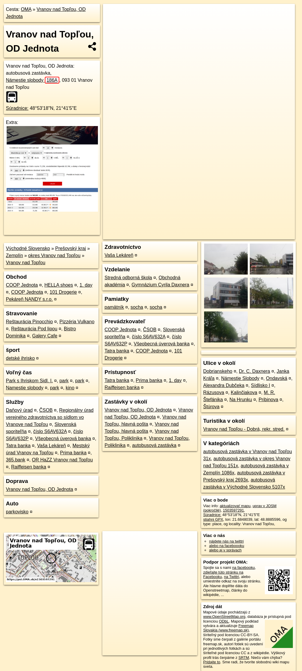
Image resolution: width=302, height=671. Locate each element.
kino (70, 387)
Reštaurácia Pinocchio (29, 321)
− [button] (113, 23)
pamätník (114, 307)
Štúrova (211, 406)
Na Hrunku (240, 399)
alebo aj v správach (225, 550)
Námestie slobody (32, 80)
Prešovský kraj (70, 248)
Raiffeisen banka (28, 466)
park (63, 380)
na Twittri (231, 576)
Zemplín (14, 255)
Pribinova (268, 399)
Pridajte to (211, 662)
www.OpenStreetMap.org (224, 616)
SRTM (243, 657)
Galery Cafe (44, 335)
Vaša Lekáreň (51, 445)
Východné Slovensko (28, 248)
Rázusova (213, 392)
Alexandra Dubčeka (223, 385)
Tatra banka (18, 445)
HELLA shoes (58, 285)
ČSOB (45, 410)
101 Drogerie (63, 292)
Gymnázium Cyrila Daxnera (160, 284)
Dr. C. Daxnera (254, 371)
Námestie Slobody (240, 378)
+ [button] (113, 13)
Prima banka (73, 452)
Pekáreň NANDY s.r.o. (29, 299)
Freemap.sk (223, 211)
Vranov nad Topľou (25, 262)
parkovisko (17, 511)
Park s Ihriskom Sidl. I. (29, 380)
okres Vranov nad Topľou (54, 255)
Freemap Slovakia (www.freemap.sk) (228, 627)
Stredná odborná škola (128, 277)
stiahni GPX (213, 519)
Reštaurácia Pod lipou (34, 328)
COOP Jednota (22, 285)
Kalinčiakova (244, 392)
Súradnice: (17, 108)
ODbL (224, 621)
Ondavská (276, 378)
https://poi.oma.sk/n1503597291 (268, 211)
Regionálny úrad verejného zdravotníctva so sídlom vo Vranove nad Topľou (49, 417)
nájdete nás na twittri (226, 541)
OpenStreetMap (193, 211)
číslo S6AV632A (50, 431)
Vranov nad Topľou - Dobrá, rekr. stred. (244, 429)
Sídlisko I (260, 385)
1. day (86, 285)
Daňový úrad (19, 410)
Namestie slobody (24, 387)
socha (137, 307)
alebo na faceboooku (226, 545)
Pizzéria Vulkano (76, 321)
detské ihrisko (20, 358)
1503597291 (233, 510)
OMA (26, 9)
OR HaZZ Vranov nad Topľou (62, 459)
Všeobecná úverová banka (63, 438)
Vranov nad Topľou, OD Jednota (39, 489)
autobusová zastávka (154, 445)
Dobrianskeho (217, 371)
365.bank (15, 459)
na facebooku (243, 567)
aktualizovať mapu (235, 506)
